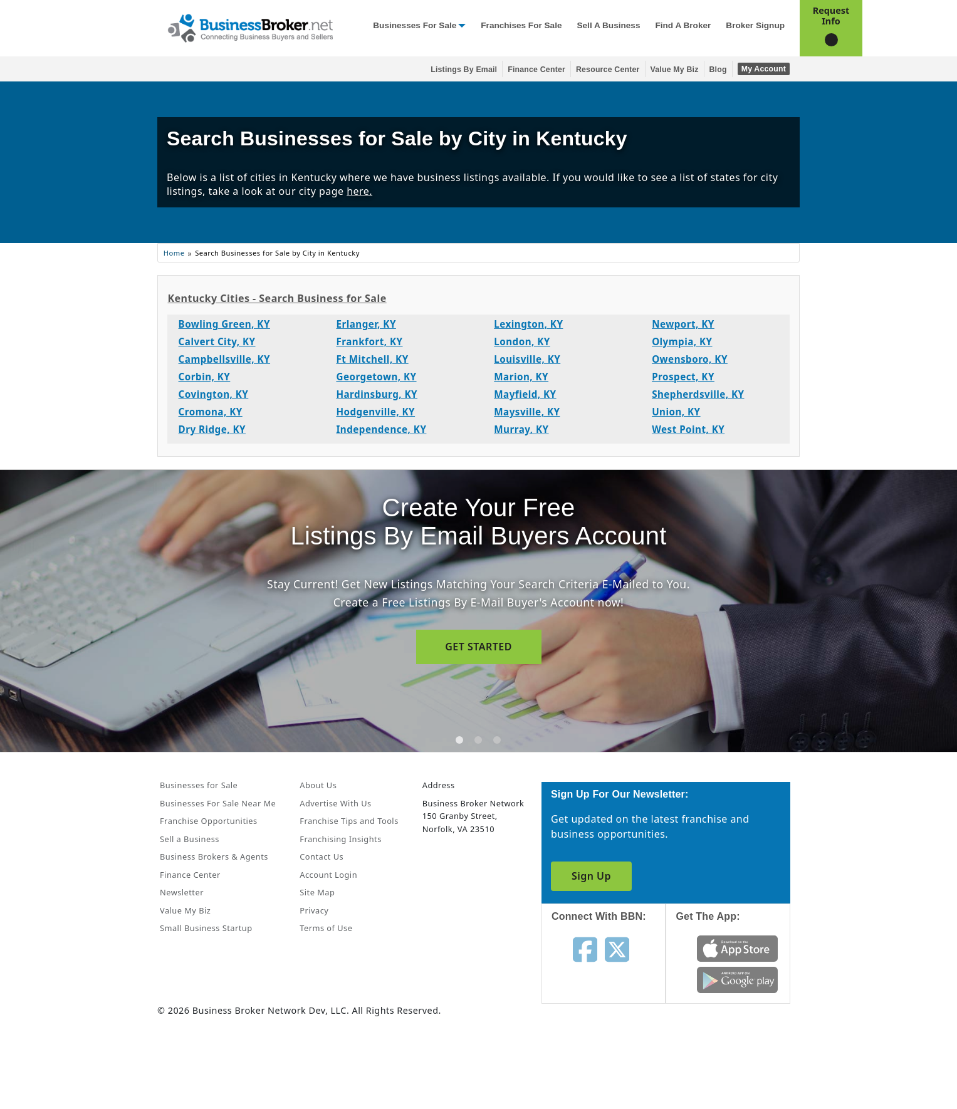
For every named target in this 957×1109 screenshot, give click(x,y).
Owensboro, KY (690, 359)
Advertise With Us (335, 803)
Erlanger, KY (365, 324)
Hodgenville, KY (375, 411)
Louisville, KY (527, 359)
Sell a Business (608, 25)
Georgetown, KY (376, 376)
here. (359, 191)
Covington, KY (214, 394)
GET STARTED (478, 646)
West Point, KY (688, 429)
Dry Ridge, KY (212, 429)
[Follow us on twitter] (617, 948)
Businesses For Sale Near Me (218, 803)
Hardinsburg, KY (376, 394)
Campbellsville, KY (224, 359)
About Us (318, 785)
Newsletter (182, 892)
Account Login (328, 874)
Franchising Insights (340, 839)
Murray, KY (521, 429)
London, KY (522, 341)
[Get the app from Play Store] (737, 978)
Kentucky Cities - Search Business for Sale (276, 298)
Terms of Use (326, 928)
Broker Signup (755, 25)
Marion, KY (521, 376)
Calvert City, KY (217, 341)
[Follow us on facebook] (585, 948)
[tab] (459, 740)
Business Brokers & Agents (214, 856)
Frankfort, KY (369, 341)
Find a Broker (683, 25)
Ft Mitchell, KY (372, 359)
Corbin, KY (205, 376)
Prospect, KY (683, 376)
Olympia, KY (682, 341)
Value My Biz (675, 69)
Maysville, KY (527, 411)
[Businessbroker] (250, 27)
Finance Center (536, 69)
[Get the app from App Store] (737, 947)
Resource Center (608, 69)
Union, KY (676, 411)
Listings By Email (464, 69)
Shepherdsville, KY (698, 394)
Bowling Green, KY (224, 324)
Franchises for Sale (521, 25)
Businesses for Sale (414, 25)
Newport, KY (683, 324)
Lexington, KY (528, 324)
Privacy (314, 910)
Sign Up (591, 876)
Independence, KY (381, 429)
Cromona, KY (211, 411)
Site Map (317, 892)
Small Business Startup (206, 928)
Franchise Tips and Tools (349, 820)
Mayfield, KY (525, 394)
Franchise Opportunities (209, 820)
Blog (718, 69)
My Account (763, 69)
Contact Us (321, 856)
